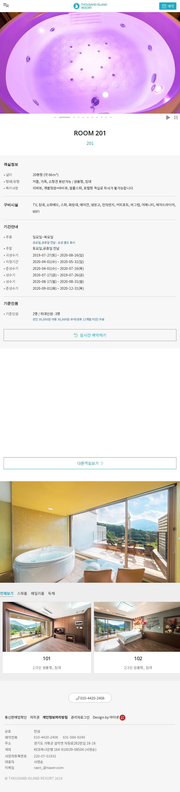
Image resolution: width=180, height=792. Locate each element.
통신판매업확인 (16, 717)
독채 (51, 593)
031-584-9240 (74, 737)
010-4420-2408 (90, 697)
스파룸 (22, 593)
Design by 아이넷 (109, 717)
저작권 (34, 717)
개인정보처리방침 (55, 717)
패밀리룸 (37, 593)
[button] (55, 117)
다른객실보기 (90, 463)
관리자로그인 (80, 717)
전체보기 (7, 593)
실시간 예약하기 (90, 335)
